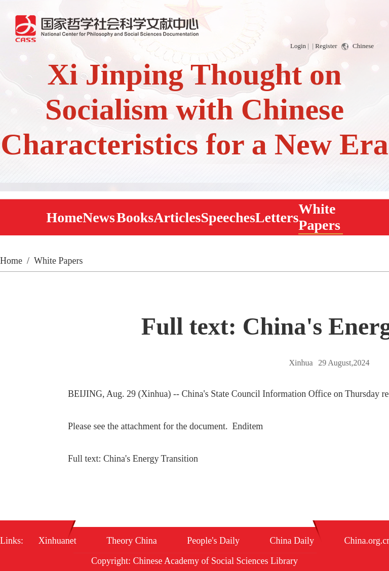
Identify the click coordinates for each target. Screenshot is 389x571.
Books (134, 217)
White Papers (319, 217)
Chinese (357, 46)
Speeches (228, 217)
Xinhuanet (57, 541)
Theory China (131, 541)
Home (65, 217)
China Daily (292, 541)
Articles (177, 217)
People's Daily (213, 541)
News (99, 217)
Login (298, 46)
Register (326, 46)
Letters (277, 217)
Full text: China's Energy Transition (133, 459)
